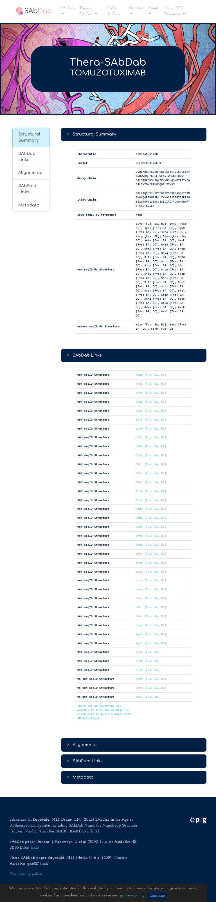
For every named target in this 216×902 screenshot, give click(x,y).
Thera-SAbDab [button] (86, 11)
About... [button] (154, 8)
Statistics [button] (136, 8)
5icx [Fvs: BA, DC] (151, 616)
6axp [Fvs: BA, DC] (151, 383)
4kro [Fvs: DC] (147, 670)
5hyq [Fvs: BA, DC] (151, 455)
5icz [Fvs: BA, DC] (151, 598)
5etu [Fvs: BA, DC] (151, 571)
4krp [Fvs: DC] (147, 661)
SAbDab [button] (67, 8)
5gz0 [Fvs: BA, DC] (151, 679)
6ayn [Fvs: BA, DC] (151, 392)
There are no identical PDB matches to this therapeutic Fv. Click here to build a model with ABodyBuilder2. (104, 712)
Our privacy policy (26, 874)
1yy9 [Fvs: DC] (147, 652)
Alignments (30, 172)
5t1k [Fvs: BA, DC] (151, 491)
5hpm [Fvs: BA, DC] (151, 625)
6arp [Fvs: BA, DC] (151, 688)
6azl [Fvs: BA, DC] (151, 410)
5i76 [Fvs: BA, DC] (151, 419)
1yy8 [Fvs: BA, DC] (151, 428)
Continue (157, 896)
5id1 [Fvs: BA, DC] (151, 518)
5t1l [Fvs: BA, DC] (151, 500)
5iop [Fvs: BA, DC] (151, 545)
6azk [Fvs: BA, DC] (151, 401)
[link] (94, 831)
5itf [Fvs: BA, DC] (151, 562)
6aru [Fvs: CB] (147, 697)
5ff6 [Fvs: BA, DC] (151, 536)
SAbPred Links (27, 188)
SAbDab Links (26, 156)
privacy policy (132, 895)
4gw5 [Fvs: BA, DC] (151, 634)
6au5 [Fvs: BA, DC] (151, 375)
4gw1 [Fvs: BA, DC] (151, 643)
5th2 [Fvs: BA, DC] (151, 437)
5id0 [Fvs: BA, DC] (151, 509)
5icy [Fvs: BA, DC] (151, 554)
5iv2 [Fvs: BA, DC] (151, 482)
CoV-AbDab (113, 11)
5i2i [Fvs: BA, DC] (151, 607)
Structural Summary (29, 137)
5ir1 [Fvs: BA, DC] (151, 464)
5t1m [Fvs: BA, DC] (151, 580)
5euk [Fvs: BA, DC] (151, 527)
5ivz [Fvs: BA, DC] (151, 473)
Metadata (28, 205)
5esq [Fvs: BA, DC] (151, 589)
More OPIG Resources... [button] (174, 11)
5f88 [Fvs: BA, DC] (151, 446)
